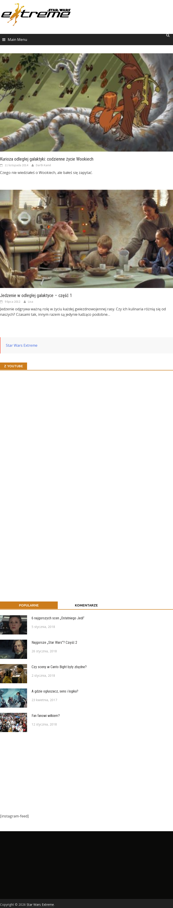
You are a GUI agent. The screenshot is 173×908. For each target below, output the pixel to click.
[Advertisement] (84, 772)
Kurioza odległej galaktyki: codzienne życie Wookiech (46, 159)
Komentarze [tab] (86, 605)
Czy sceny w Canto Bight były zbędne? (59, 667)
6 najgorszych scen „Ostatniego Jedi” (58, 618)
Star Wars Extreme (21, 345)
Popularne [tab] (29, 605)
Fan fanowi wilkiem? (46, 716)
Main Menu (17, 39)
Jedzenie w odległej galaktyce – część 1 (36, 295)
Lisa (30, 302)
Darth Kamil (43, 165)
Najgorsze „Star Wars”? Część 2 (54, 642)
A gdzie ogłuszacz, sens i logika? (55, 691)
